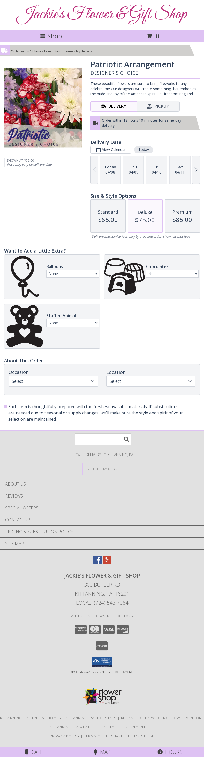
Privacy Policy (65, 736)
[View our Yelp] (107, 562)
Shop (51, 36)
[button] (102, 662)
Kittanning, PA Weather (73, 727)
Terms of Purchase (103, 736)
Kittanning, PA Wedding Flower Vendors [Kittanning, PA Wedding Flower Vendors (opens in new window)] (162, 718)
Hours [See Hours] (170, 751)
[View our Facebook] (97, 562)
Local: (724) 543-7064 (102, 602)
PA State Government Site (127, 727)
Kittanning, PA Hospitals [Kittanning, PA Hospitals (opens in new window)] (91, 718)
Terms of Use (140, 736)
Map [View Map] (102, 751)
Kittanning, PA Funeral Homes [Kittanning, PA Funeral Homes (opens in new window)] (30, 718)
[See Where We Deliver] (102, 468)
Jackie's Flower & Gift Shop (102, 14)
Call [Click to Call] (34, 751)
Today (143, 149)
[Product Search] (103, 439)
